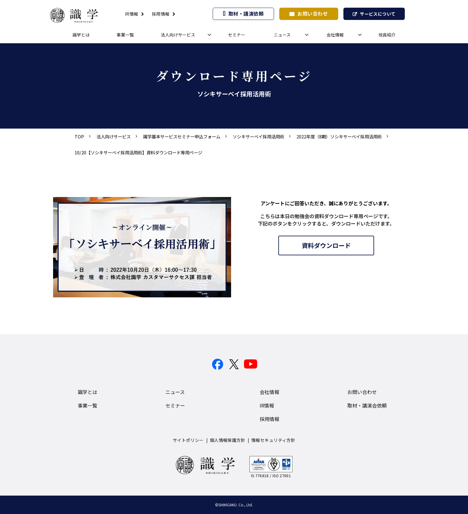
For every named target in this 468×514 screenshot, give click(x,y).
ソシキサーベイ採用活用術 (258, 136)
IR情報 (131, 14)
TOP (79, 136)
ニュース (282, 35)
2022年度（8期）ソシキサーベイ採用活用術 (339, 136)
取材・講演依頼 (246, 13)
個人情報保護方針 (227, 440)
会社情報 (335, 35)
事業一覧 (125, 35)
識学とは (81, 35)
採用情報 (161, 14)
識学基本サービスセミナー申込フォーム (181, 136)
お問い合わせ (312, 13)
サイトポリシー (188, 440)
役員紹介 (387, 35)
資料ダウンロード (326, 245)
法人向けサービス (178, 35)
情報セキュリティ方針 (273, 440)
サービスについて (377, 14)
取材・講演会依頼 (367, 405)
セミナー (236, 35)
